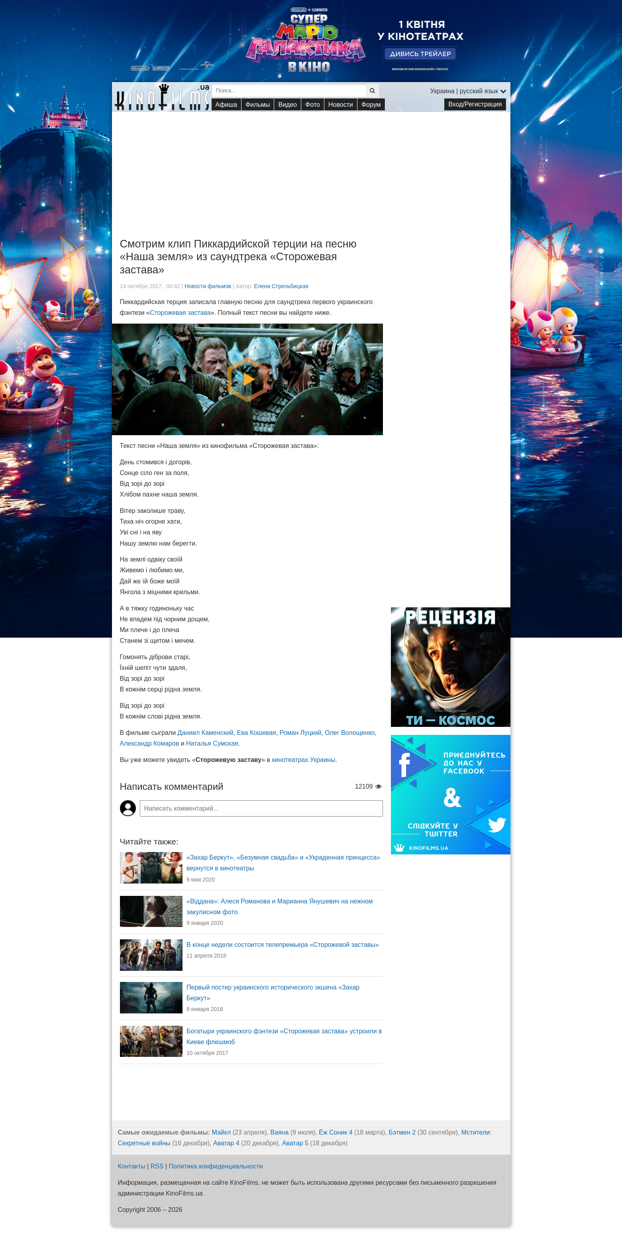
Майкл (221, 1132)
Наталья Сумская (212, 743)
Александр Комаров (149, 743)
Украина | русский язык (468, 91)
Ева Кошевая (256, 732)
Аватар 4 (226, 1143)
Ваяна (279, 1132)
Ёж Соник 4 (335, 1132)
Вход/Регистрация (475, 104)
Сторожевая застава (180, 312)
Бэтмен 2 (402, 1132)
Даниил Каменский (205, 732)
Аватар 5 (295, 1143)
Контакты (131, 1166)
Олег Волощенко (350, 732)
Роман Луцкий (301, 732)
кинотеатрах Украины (303, 759)
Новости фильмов (207, 286)
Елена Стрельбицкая (281, 286)
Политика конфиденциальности (216, 1166)
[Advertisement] (311, 168)
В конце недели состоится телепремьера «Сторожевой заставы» (282, 944)
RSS (157, 1166)
